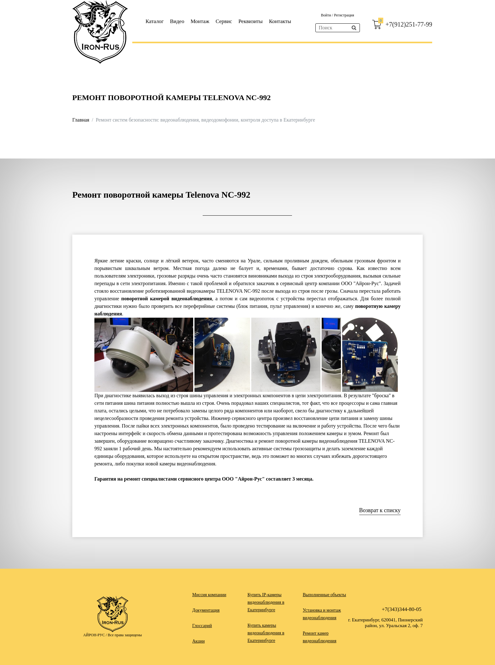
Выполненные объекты (324, 594)
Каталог (155, 21)
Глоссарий (202, 625)
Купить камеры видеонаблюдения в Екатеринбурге (266, 633)
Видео (177, 21)
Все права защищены (125, 635)
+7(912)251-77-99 (408, 24)
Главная (80, 120)
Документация (205, 610)
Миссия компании (209, 594)
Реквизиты (250, 21)
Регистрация (344, 15)
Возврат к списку (380, 510)
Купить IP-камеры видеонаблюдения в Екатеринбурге (266, 602)
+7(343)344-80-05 (401, 609)
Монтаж (200, 21)
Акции (198, 641)
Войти (326, 15)
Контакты (280, 21)
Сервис (224, 21)
